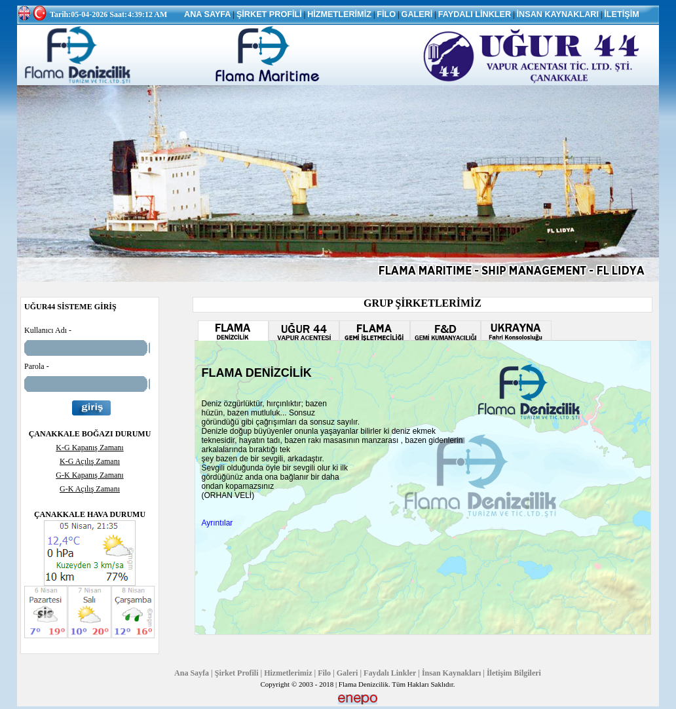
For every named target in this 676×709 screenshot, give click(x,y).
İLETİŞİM (621, 14)
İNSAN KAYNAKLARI (558, 14)
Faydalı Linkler (390, 673)
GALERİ (417, 14)
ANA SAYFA (207, 14)
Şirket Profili (237, 673)
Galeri (347, 673)
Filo (324, 673)
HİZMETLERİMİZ (339, 14)
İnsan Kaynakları (451, 673)
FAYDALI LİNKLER (474, 14)
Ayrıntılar (217, 522)
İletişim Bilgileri (514, 673)
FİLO (386, 14)
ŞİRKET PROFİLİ (269, 14)
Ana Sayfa (191, 673)
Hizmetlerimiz (288, 673)
